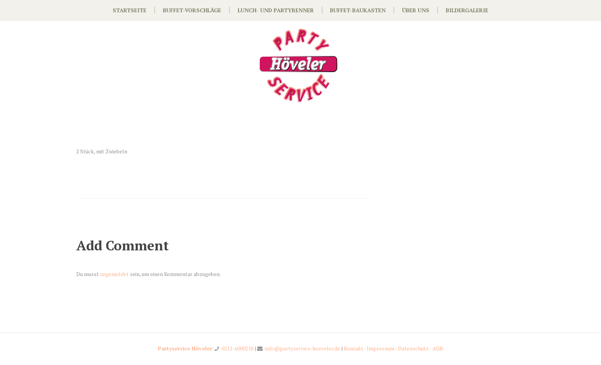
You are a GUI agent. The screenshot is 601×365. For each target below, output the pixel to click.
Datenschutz (413, 348)
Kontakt (353, 348)
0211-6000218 (237, 348)
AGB (437, 348)
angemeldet (114, 274)
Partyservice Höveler (185, 348)
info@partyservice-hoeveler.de (302, 348)
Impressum (380, 348)
